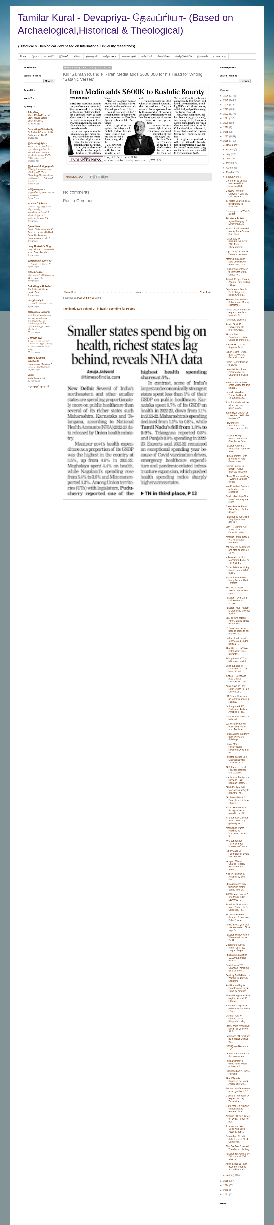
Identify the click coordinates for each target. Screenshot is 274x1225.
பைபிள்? (49, 56)
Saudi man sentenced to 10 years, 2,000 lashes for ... (236, 272)
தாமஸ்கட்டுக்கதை (37, 203)
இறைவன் (202, 56)
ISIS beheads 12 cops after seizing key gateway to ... (236, 820)
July (228, 154)
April (228, 167)
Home (23, 56)
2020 (226, 123)
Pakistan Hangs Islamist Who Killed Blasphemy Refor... (236, 438)
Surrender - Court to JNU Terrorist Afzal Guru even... (236, 1139)
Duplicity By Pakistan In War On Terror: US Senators (237, 978)
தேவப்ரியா (34, 226)
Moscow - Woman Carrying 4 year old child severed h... (236, 193)
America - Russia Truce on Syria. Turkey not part (237, 1119)
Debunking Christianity (40, 129)
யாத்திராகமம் (110, 56)
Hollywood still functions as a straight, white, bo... (237, 1039)
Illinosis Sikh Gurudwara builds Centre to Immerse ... (237, 337)
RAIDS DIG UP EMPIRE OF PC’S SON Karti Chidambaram (236, 242)
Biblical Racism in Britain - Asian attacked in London (236, 469)
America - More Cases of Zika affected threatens (237, 540)
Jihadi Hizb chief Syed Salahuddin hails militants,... (236, 651)
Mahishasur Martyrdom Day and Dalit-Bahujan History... (237, 780)
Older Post (205, 292)
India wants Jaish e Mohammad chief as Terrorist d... (237, 560)
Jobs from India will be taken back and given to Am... (237, 405)
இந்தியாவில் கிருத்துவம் (41, 166)
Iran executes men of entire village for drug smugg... (237, 385)
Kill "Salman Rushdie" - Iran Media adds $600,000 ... (237, 897)
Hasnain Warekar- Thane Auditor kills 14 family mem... (236, 395)
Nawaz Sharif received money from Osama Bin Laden (237, 231)
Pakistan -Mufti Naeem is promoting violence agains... (237, 610)
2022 (226, 113)
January (230, 1175)
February (231, 176)
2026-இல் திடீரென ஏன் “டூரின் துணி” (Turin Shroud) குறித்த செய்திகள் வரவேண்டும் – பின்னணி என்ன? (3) (40, 175)
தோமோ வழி (35, 337)
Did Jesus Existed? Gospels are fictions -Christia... (237, 800)
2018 (226, 132)
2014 (226, 1185)
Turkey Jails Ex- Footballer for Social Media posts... (237, 854)
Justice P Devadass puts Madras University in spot (235, 679)
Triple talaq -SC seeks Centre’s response (236, 253)
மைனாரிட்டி (219, 56)
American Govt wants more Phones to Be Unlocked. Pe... (236, 907)
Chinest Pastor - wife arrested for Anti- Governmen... (236, 459)
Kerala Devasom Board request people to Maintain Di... (237, 312)
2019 (226, 127)
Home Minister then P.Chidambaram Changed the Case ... (236, 373)
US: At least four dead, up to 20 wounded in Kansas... (237, 699)
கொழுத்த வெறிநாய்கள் (39, 263)
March (229, 172)
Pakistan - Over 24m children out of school (236, 600)
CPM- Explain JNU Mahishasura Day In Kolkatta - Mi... (237, 790)
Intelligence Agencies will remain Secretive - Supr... (237, 1008)
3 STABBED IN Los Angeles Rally (235, 346)
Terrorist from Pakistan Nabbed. (237, 718)
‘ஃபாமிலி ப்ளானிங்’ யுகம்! (40, 303)
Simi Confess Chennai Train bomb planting (237, 1147)
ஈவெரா (77, 56)
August (230, 149)
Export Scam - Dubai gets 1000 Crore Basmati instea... (236, 355)
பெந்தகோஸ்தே (183, 56)
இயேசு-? (63, 56)
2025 (226, 100)
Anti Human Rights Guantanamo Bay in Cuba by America (237, 988)
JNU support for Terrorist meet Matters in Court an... (237, 843)
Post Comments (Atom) (89, 297)
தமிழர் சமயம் (35, 272)
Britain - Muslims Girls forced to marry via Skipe (236, 499)
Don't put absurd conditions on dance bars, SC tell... (237, 669)
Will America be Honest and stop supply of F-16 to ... (237, 550)
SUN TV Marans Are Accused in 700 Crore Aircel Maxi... (236, 530)
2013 (226, 1190)
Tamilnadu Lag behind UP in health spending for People (99, 308)
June (229, 158)
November (231, 145)
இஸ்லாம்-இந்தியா (37, 143)
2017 (226, 136)
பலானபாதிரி (129, 56)
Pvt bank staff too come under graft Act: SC (237, 1090)
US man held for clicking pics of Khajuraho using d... (237, 1018)
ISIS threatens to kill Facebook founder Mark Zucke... (236, 770)
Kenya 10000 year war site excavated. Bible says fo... (237, 927)
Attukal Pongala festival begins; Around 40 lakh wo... (237, 998)
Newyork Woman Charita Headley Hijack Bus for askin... (235, 865)
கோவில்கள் (163, 56)
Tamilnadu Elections (235, 319)
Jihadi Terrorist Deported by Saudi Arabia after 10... (236, 1081)
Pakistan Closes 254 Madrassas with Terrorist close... (236, 760)
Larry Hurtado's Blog (39, 246)
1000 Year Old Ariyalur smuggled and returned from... (237, 1109)
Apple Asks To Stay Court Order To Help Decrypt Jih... (237, 689)
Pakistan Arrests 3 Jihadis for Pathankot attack (237, 448)
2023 (226, 109)
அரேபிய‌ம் (146, 56)
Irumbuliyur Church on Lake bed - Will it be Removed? (237, 415)
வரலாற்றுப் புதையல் (38, 386)
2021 (226, 118)
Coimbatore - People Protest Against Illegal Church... (236, 292)
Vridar (31, 375)
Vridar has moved (36, 378)
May (228, 163)
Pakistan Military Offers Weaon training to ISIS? (237, 937)
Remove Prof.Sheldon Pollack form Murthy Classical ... (237, 302)
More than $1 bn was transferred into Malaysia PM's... (236, 183)
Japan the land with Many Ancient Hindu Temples (237, 580)
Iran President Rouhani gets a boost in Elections (237, 489)
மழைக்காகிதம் (35, 300)
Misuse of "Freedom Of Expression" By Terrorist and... (237, 1098)
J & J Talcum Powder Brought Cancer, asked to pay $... (236, 810)
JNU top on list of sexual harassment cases (236, 590)
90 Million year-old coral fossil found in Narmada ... (237, 204)
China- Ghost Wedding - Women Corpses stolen (237, 479)
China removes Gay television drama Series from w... (235, 887)
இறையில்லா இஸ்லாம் (40, 260)
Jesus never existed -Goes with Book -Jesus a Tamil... (236, 1129)
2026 (226, 95)
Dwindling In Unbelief (39, 286)
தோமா (35, 56)
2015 (226, 1181)
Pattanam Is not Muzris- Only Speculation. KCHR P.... (237, 519)
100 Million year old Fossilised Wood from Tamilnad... (235, 726)
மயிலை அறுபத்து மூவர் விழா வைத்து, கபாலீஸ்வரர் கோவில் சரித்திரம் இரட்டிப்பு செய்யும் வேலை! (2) (39, 212)
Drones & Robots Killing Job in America (237, 1055)
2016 (226, 141)
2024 (226, 104)
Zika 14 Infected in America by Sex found (235, 877)
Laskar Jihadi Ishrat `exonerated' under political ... (236, 641)
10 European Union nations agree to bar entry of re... (237, 631)
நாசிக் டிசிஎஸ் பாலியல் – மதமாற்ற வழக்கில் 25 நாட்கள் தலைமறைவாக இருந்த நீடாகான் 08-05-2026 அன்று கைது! (40, 152)
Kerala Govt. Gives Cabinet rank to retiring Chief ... (235, 327)
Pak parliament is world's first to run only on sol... (236, 1064)
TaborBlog (33, 112)
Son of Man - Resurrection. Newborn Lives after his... (237, 748)
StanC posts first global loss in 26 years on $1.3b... (237, 1029)
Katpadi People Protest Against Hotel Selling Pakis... (237, 282)
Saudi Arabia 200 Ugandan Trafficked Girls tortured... (237, 968)
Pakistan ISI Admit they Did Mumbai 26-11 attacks (237, 1156)
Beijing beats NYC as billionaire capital (236, 660)
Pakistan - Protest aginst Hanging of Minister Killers (235, 221)
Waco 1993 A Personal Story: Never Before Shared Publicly (39, 118)
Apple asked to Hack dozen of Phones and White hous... (236, 1166)
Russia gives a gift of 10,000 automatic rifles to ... (236, 958)
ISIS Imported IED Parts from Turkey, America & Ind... (236, 709)
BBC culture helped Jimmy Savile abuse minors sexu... (237, 621)
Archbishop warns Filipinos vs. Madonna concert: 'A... (236, 832)
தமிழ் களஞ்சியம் (37, 189)
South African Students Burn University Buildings (237, 737)
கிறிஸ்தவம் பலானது (39, 312)
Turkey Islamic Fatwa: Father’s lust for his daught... (236, 509)
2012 (226, 1194)
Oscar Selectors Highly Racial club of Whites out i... (237, 570)
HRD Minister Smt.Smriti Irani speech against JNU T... (237, 427)
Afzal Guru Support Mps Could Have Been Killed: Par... (236, 262)
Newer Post (70, 292)
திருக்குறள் (92, 56)
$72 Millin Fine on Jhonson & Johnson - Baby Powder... (237, 917)
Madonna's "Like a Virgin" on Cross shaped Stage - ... (236, 948)
